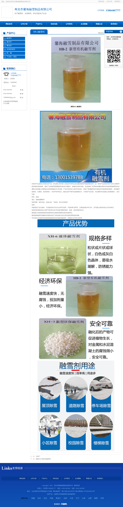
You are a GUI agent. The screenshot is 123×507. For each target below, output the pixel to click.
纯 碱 (9, 53)
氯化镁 (9, 45)
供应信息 (101, 1)
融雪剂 (9, 38)
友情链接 (17, 468)
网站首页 (9, 24)
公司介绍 (109, 1)
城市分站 (24, 498)
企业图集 (84, 24)
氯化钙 (9, 42)
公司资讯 (69, 24)
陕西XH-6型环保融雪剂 (43, 459)
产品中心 (39, 24)
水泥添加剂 (11, 49)
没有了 (38, 456)
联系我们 (117, 1)
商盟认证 (99, 24)
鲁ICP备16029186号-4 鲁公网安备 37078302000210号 (78, 491)
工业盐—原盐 (12, 57)
